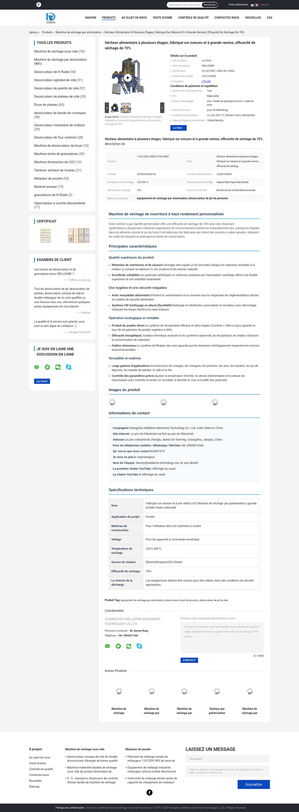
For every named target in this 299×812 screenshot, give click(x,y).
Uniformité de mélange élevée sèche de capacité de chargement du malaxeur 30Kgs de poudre (152, 781)
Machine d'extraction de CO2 (54, 162)
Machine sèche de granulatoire (56, 154)
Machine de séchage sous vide (56, 51)
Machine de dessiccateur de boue (58, 146)
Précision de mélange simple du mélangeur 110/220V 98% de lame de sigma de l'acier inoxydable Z (151, 759)
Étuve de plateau (46, 105)
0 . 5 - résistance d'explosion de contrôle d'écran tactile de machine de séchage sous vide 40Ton (92, 781)
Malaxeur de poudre (48, 178)
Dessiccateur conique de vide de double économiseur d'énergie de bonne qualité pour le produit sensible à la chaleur (92, 759)
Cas (269, 17)
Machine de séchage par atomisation (79, 32)
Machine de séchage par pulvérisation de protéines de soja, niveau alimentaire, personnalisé (250, 711)
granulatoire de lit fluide (51, 195)
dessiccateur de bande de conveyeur (60, 113)
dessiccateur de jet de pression (181, 600)
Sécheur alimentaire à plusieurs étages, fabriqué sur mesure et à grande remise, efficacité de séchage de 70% (133, 120)
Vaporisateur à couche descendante (59, 203)
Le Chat (177, 127)
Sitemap (34, 786)
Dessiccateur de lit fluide (51, 72)
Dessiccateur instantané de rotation (59, 125)
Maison (90, 17)
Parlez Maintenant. (239, 4)
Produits (109, 17)
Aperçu (33, 32)
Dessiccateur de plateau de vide (56, 96)
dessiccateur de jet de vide (213, 600)
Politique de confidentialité (70, 807)
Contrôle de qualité (193, 17)
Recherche (210, 4)
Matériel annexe (45, 187)
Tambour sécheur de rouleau (54, 170)
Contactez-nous (227, 17)
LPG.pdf (206, 81)
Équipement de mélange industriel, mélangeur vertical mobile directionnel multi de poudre (151, 770)
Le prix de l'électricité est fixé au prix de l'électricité (162, 433)
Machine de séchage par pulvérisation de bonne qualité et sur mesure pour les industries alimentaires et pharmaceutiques (184, 711)
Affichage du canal (163, 468)
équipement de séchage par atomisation (142, 600)
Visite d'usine (162, 17)
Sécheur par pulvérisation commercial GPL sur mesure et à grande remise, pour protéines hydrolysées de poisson (217, 711)
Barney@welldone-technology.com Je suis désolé (167, 462)
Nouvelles (253, 17)
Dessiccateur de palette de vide (56, 88)
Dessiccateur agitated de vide (55, 80)
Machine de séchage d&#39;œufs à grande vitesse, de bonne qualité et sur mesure (118, 711)
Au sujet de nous (134, 17)
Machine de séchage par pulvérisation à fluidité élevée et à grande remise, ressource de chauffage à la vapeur (151, 711)
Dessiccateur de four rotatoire (55, 137)
